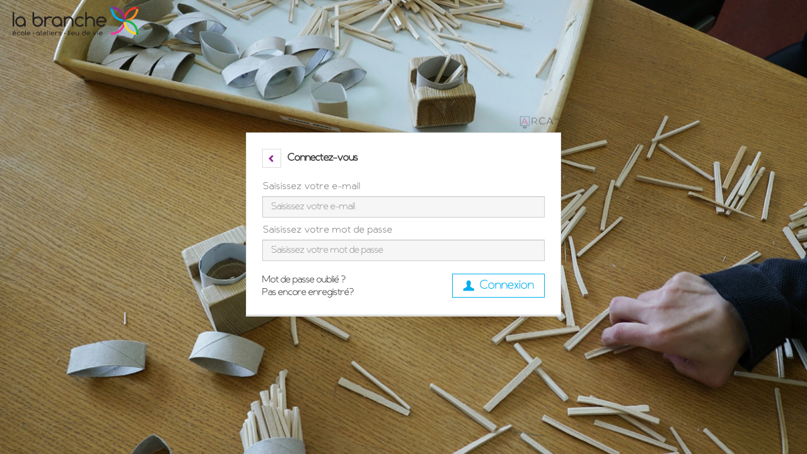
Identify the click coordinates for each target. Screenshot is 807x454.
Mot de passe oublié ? (303, 280)
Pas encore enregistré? (308, 292)
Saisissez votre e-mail (311, 186)
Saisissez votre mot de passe (327, 230)
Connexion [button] (498, 285)
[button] (271, 158)
